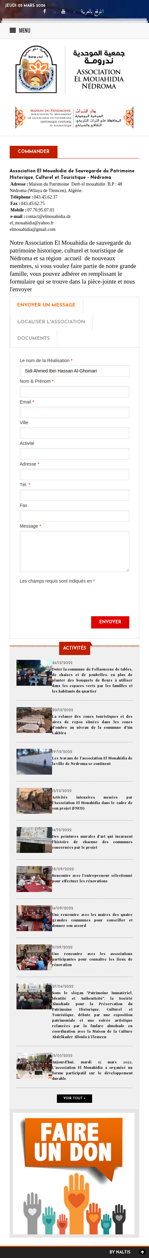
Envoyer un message (46, 305)
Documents (33, 338)
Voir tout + (74, 1098)
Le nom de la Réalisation (46, 360)
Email (27, 401)
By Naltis (120, 1252)
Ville (24, 422)
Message (30, 526)
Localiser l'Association (51, 322)
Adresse (29, 464)
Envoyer (110, 622)
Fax (23, 505)
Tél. (25, 484)
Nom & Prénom (37, 381)
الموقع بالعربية (92, 12)
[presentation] (69, 603)
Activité (27, 443)
